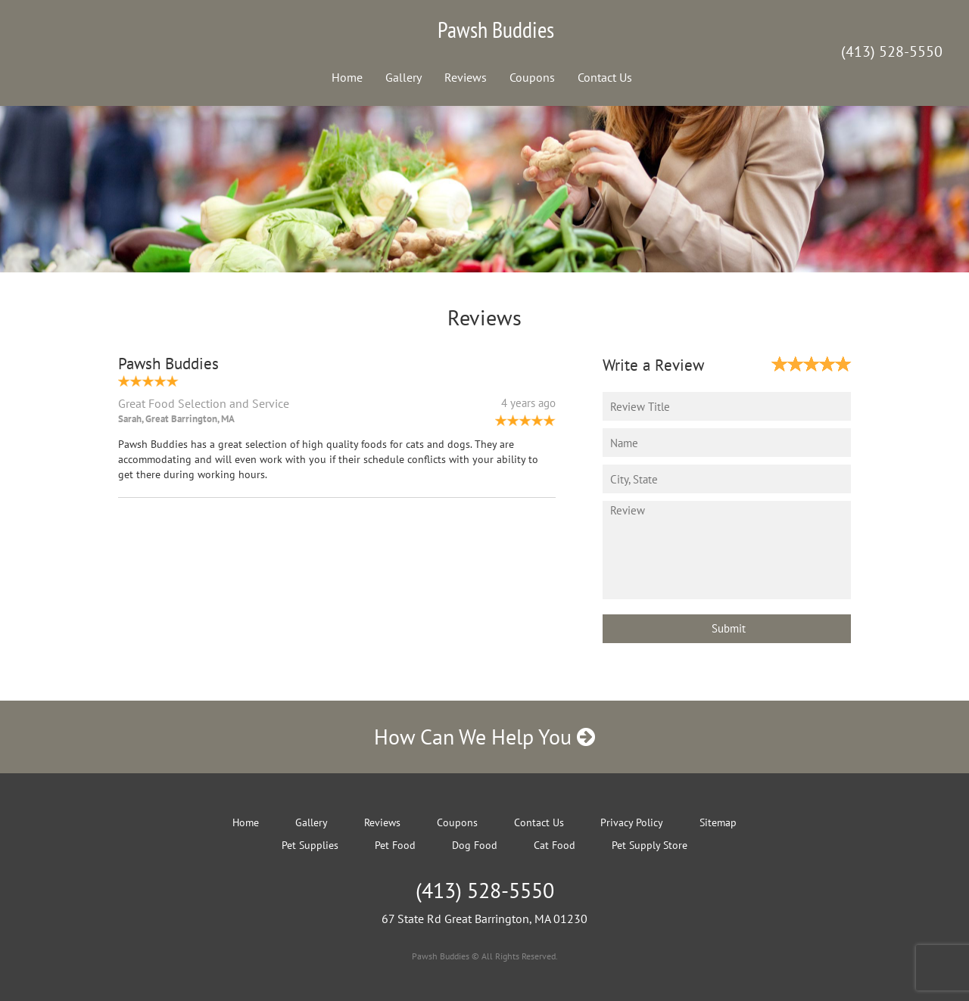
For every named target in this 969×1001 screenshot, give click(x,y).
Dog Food (474, 845)
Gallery (403, 77)
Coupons (532, 77)
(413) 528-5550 (892, 51)
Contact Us (605, 77)
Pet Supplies (310, 845)
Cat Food (554, 845)
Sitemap (718, 822)
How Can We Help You (484, 737)
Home (347, 77)
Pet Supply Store (649, 845)
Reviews (465, 77)
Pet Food (395, 845)
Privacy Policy (631, 822)
